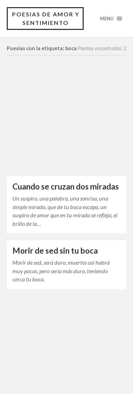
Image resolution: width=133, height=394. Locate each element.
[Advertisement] (66, 122)
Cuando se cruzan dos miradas (65, 186)
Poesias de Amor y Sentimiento (45, 18)
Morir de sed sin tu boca (55, 250)
